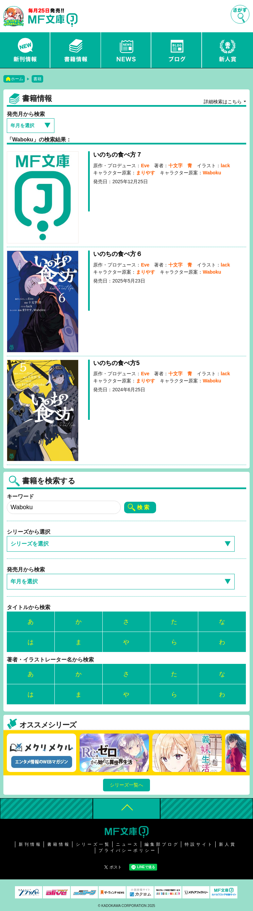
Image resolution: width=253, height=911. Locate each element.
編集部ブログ (162, 844)
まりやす (145, 172)
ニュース (126, 50)
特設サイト (199, 844)
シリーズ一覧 (93, 844)
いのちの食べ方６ (117, 254)
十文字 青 (180, 165)
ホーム (17, 78)
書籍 (37, 78)
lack (225, 165)
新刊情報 (25, 50)
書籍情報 (76, 50)
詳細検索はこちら (223, 101)
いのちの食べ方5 (116, 363)
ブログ (177, 50)
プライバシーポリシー (127, 850)
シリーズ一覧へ (126, 785)
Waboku (212, 172)
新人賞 (227, 50)
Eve (145, 165)
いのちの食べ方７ (117, 154)
